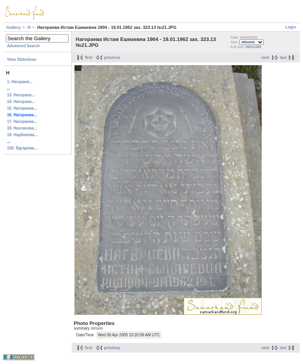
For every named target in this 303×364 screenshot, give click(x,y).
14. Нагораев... (21, 101)
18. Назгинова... (22, 128)
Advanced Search (23, 46)
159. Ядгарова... (22, 148)
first (88, 57)
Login (290, 27)
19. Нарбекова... (22, 135)
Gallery (13, 27)
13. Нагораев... (21, 95)
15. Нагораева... (22, 108)
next (265, 57)
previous (112, 57)
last (283, 57)
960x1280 (253, 47)
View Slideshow (21, 59)
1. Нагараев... (19, 82)
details (97, 328)
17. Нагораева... (22, 121)
